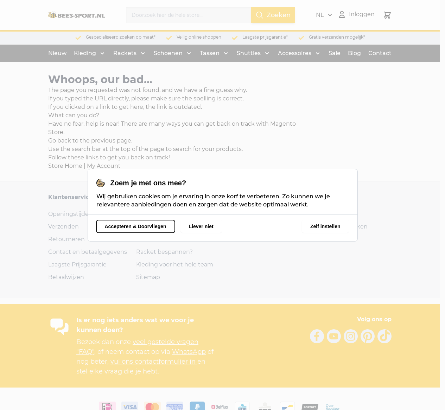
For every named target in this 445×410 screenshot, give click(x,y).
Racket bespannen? (164, 252)
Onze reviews (155, 214)
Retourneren (66, 239)
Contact (380, 53)
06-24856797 (242, 239)
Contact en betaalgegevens (87, 252)
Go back (59, 140)
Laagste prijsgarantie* (265, 37)
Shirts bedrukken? (162, 239)
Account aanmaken (340, 226)
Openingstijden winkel (80, 214)
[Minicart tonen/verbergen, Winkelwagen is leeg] (387, 15)
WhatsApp (189, 352)
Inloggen (325, 214)
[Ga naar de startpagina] (76, 15)
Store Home (65, 166)
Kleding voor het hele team (174, 264)
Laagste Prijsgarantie (77, 264)
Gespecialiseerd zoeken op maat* (120, 37)
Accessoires (294, 53)
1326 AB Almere (245, 226)
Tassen (210, 53)
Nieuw (57, 53)
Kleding (85, 53)
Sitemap (148, 277)
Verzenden (63, 226)
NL (324, 15)
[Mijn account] (356, 14)
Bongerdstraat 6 (247, 214)
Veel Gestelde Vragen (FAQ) (174, 226)
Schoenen (168, 53)
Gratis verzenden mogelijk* (337, 37)
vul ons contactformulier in (153, 361)
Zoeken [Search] (273, 15)
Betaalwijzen (66, 277)
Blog (354, 53)
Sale (335, 53)
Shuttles (249, 53)
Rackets (124, 53)
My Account (104, 166)
